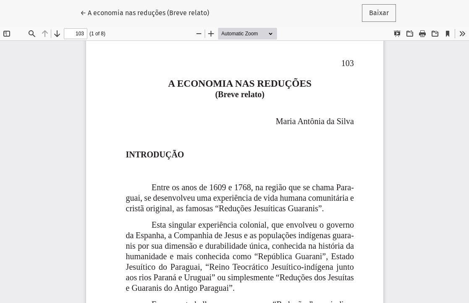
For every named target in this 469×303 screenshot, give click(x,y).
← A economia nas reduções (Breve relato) (144, 12)
